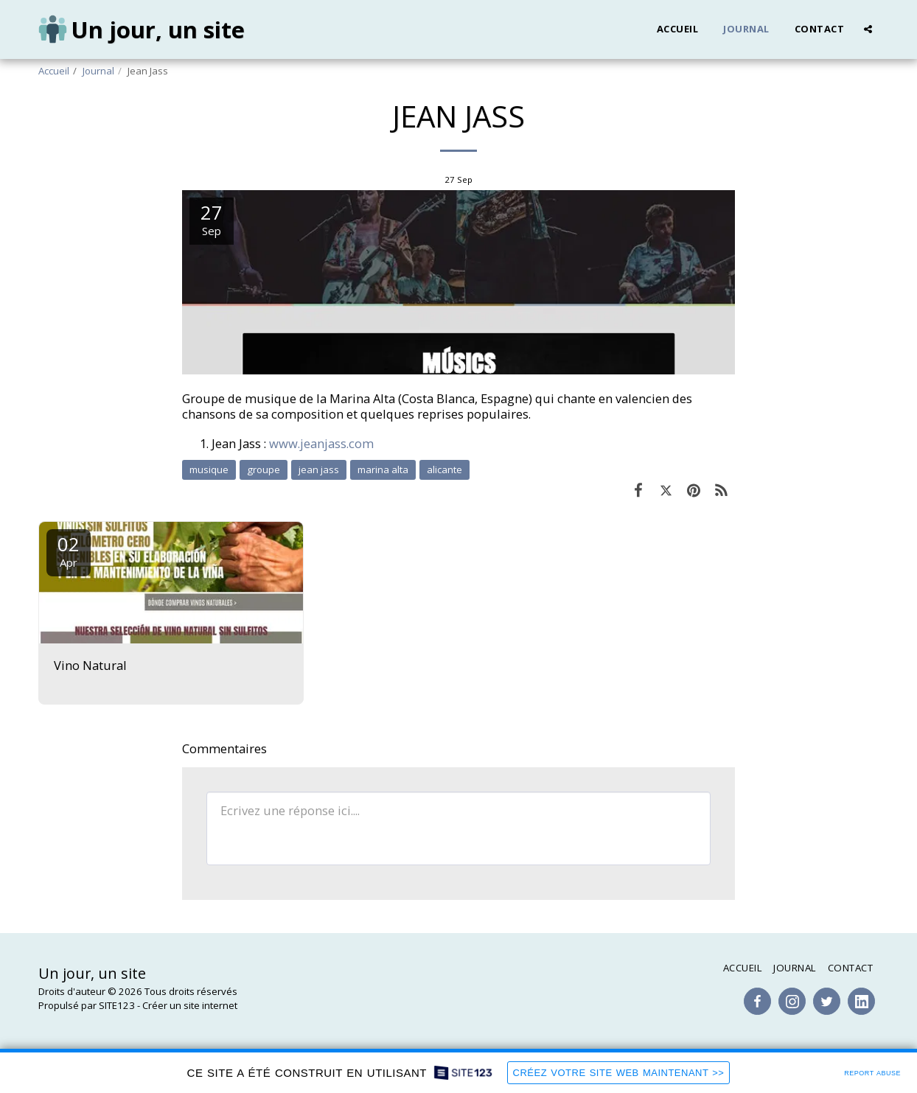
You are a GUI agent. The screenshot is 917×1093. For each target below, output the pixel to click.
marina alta (383, 469)
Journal (98, 70)
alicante (444, 469)
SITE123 (117, 1005)
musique (209, 469)
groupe (263, 469)
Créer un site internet (189, 1005)
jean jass (319, 469)
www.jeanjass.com (321, 443)
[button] (868, 29)
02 (68, 550)
